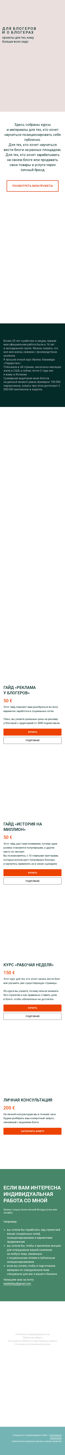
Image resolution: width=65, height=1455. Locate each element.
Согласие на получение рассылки (32, 1344)
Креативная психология (56, 1436)
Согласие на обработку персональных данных (32, 1341)
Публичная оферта (32, 1337)
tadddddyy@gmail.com (17, 1283)
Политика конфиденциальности (33, 1334)
